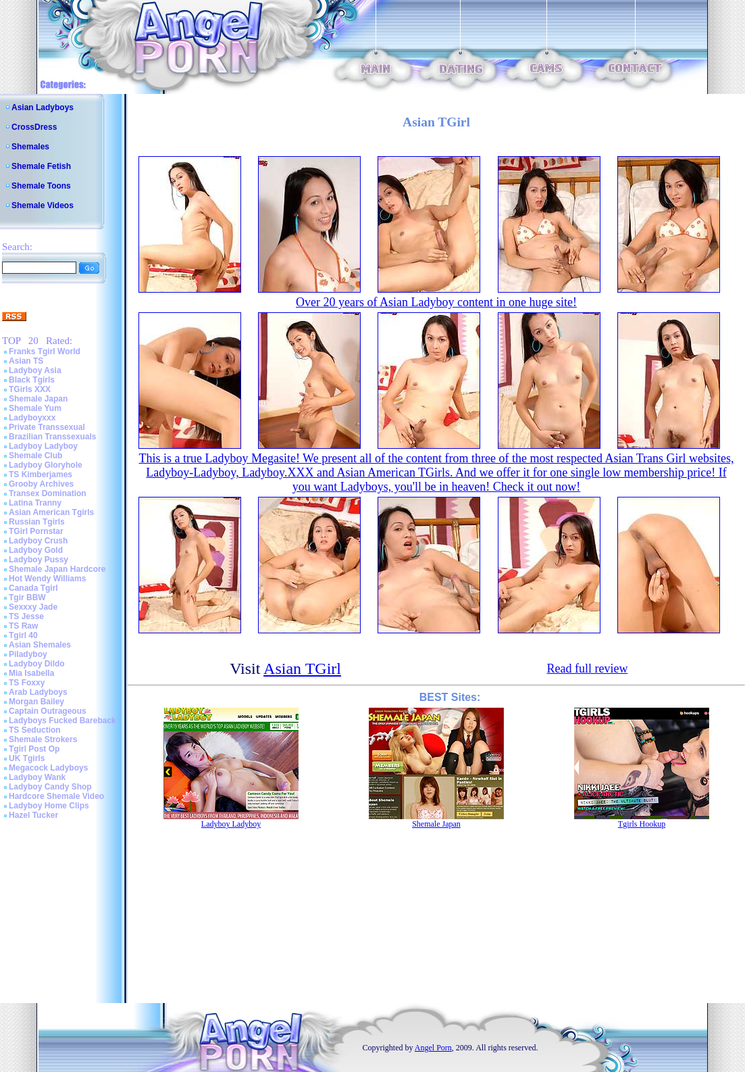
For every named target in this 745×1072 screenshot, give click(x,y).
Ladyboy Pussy (38, 559)
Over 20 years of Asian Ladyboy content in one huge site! (436, 302)
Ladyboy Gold (36, 550)
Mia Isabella (31, 673)
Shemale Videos (42, 205)
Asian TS (26, 361)
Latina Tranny (35, 503)
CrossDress (34, 127)
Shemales (30, 146)
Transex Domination (47, 493)
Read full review (586, 668)
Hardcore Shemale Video (56, 796)
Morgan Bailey (36, 701)
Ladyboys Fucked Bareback (62, 720)
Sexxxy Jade (33, 607)
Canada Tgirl (33, 588)
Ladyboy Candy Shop (50, 786)
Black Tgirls (32, 380)
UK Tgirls (27, 758)
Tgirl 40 (23, 635)
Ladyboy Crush (38, 540)
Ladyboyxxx (32, 417)
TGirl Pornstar (36, 531)
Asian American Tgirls (51, 512)
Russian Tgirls (37, 522)
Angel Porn (433, 1047)
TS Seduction (35, 730)
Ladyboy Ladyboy (43, 446)
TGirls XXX (30, 389)
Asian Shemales (40, 645)
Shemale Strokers (43, 739)
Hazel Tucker (33, 815)
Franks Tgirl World (44, 351)
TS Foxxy (27, 682)
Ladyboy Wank (37, 777)
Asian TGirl (302, 668)
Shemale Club (35, 455)
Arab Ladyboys (38, 692)
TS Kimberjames (40, 474)
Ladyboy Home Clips (49, 805)
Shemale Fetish (41, 166)
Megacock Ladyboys (48, 768)
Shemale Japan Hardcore (57, 569)
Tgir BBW (27, 597)
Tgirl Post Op (34, 749)
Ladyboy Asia (35, 370)
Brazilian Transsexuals (52, 436)
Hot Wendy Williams (47, 578)
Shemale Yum (35, 408)
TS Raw (23, 626)
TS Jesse (26, 616)
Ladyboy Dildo (37, 663)
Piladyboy (28, 654)
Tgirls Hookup (641, 824)
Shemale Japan (38, 399)
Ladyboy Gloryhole (45, 465)
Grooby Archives (41, 484)
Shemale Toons (41, 186)
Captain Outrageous (47, 711)
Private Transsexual (47, 427)
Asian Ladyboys (42, 107)
